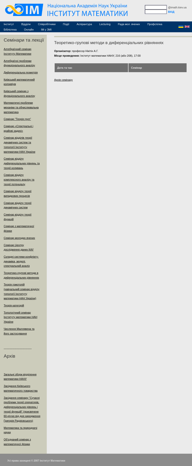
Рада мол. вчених (129, 24)
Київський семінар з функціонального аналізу (19, 93)
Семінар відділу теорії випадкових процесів (18, 193)
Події (66, 24)
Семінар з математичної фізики (19, 228)
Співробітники (46, 24)
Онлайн (28, 29)
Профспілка (154, 24)
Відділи (26, 24)
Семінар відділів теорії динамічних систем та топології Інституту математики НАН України (19, 144)
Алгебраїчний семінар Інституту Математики (17, 51)
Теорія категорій (14, 305)
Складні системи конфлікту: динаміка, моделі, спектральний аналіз (21, 261)
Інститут (9, 24)
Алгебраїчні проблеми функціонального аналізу (19, 63)
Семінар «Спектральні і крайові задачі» (18, 128)
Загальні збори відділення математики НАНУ (20, 377)
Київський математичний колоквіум (19, 82)
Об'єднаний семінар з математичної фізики (17, 442)
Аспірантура (84, 24)
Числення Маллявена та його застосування (19, 331)
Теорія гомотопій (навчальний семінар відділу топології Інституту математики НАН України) (21, 291)
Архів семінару (63, 79)
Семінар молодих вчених (19, 237)
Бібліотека (10, 29)
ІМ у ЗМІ (46, 29)
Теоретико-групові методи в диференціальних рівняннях (21, 275)
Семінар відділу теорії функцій (18, 217)
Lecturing (105, 24)
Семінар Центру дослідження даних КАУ (19, 247)
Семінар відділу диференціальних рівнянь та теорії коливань (22, 163)
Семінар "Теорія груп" (17, 118)
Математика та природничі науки (20, 430)
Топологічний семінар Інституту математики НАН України (20, 317)
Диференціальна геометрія (21, 72)
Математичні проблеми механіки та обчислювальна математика (21, 107)
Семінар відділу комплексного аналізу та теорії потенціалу (19, 179)
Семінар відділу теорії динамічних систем (18, 205)
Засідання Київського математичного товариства (20, 388)
